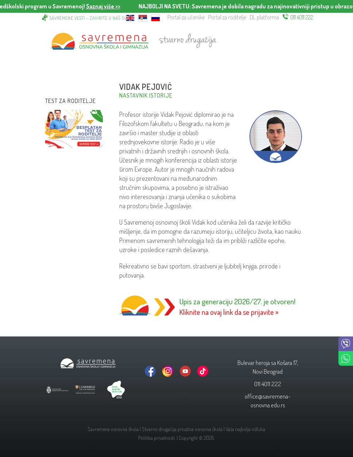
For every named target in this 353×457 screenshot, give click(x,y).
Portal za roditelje (227, 17)
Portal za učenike (186, 17)
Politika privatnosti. (156, 438)
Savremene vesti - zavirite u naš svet (90, 18)
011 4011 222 (301, 17)
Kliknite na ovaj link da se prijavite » (229, 312)
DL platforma (264, 17)
